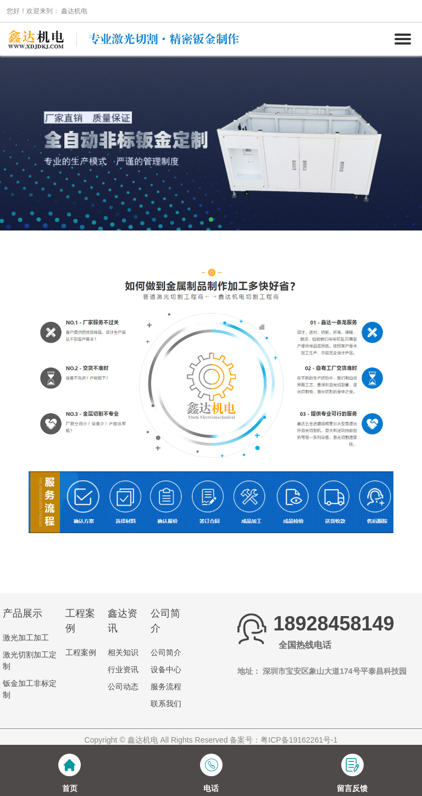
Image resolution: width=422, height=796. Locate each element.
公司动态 (123, 686)
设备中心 (166, 669)
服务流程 (166, 686)
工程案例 (80, 652)
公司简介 (166, 652)
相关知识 (123, 652)
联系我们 (166, 703)
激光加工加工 (26, 637)
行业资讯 (123, 669)
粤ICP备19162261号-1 (298, 739)
